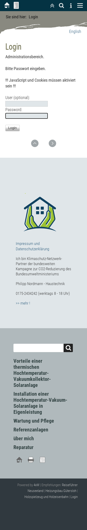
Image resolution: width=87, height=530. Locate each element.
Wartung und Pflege (33, 421)
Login (74, 497)
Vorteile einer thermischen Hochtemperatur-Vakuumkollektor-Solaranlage (32, 373)
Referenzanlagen (30, 430)
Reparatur (23, 447)
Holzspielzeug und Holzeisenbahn (46, 497)
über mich (23, 438)
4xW (36, 485)
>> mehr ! (23, 303)
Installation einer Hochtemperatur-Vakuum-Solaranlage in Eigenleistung (40, 403)
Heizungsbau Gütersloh (60, 491)
